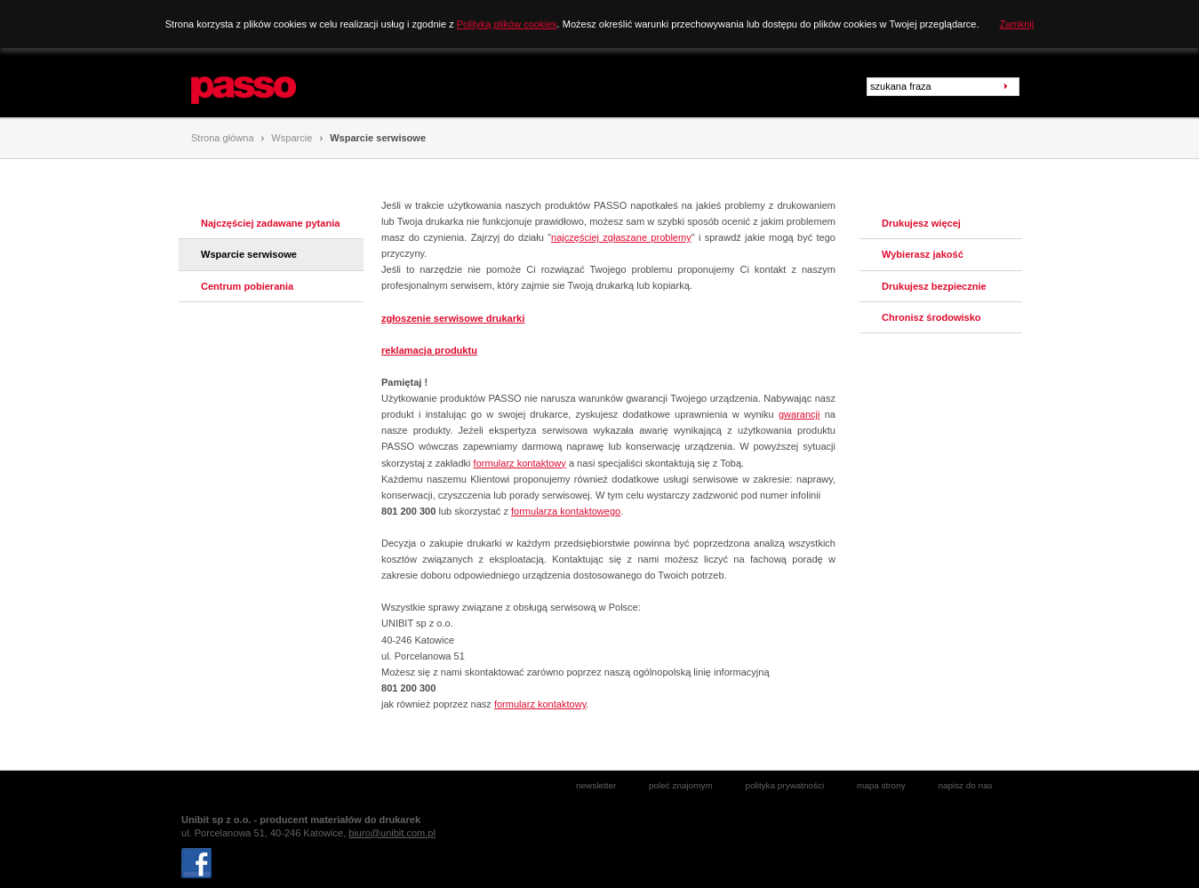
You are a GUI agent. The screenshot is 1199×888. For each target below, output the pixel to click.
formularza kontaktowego (565, 511)
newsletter (596, 785)
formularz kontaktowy (520, 463)
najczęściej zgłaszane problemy (621, 237)
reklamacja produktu (429, 350)
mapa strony (881, 785)
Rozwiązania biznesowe (473, 86)
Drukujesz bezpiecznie (934, 286)
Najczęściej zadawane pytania (270, 223)
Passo (207, 75)
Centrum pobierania (247, 286)
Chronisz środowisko (931, 317)
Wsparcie (580, 86)
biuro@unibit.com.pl (392, 833)
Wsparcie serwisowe (378, 137)
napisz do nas (965, 785)
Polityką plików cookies (507, 24)
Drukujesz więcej (921, 223)
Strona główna (222, 137)
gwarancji (799, 414)
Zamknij (1017, 24)
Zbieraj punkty (730, 86)
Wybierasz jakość (922, 254)
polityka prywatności (784, 785)
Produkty (366, 86)
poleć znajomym (681, 785)
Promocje (816, 86)
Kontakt (649, 86)
